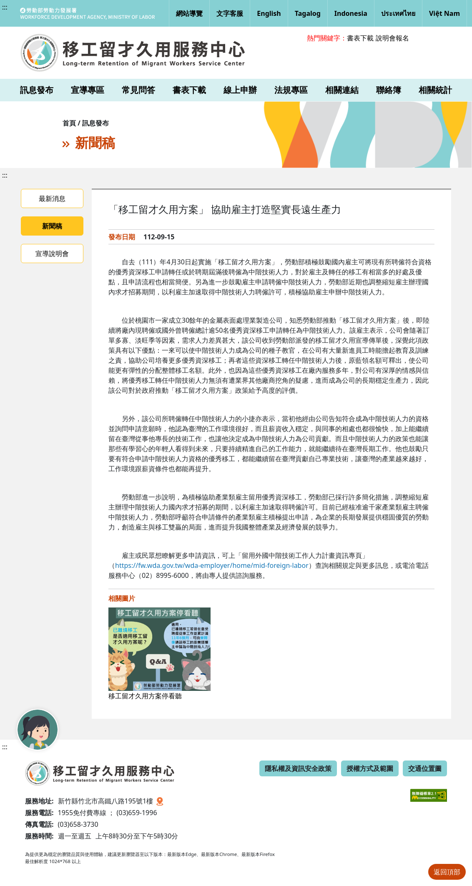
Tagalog (308, 13)
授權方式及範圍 (369, 768)
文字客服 (229, 13)
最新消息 (52, 198)
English (269, 13)
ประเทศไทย (398, 13)
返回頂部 (447, 871)
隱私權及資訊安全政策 (298, 768)
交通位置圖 (425, 768)
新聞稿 (52, 226)
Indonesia (350, 13)
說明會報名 (392, 38)
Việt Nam (444, 13)
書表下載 (360, 38)
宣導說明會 (52, 253)
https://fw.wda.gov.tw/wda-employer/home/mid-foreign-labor (212, 565)
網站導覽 (189, 13)
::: (5, 7)
